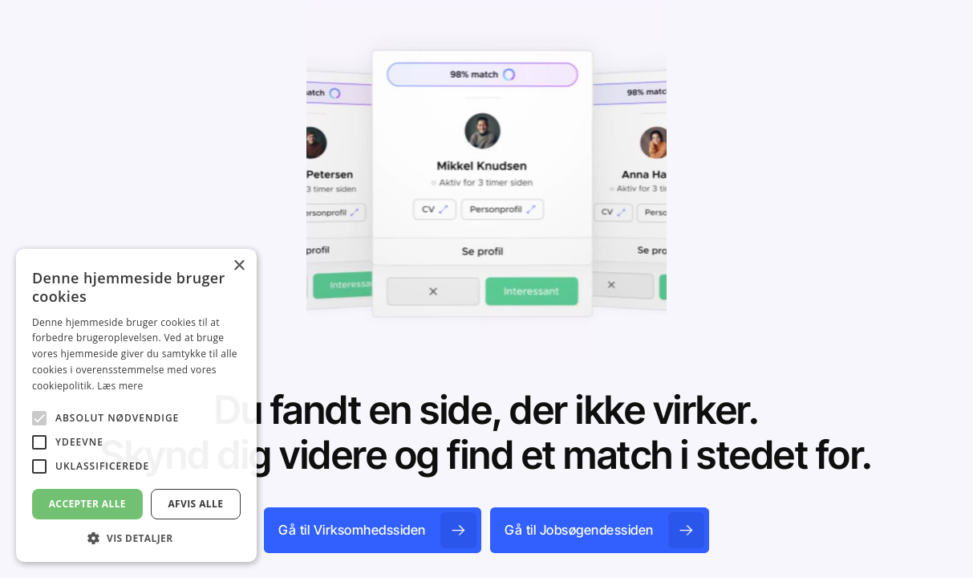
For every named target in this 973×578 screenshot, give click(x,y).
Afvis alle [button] (195, 504)
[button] (136, 538)
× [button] (239, 266)
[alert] (136, 405)
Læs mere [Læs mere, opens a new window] (120, 386)
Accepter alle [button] (87, 504)
